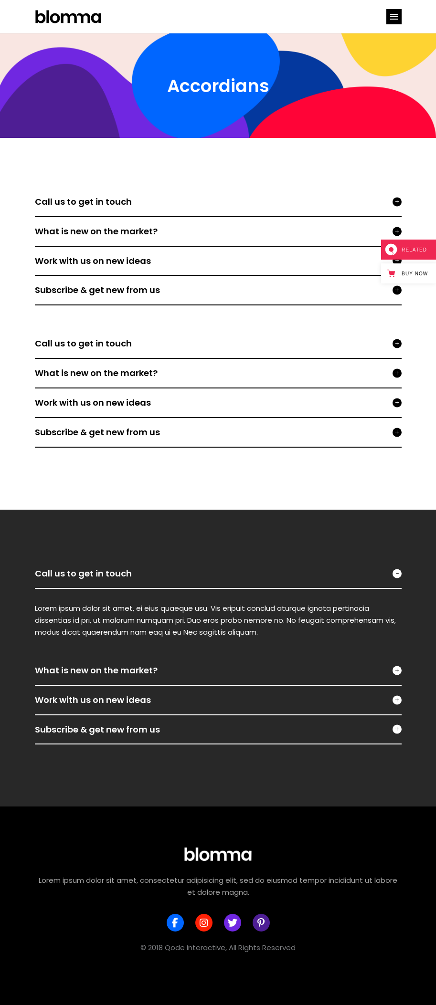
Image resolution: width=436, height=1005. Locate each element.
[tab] (218, 574)
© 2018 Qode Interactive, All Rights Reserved (218, 947)
